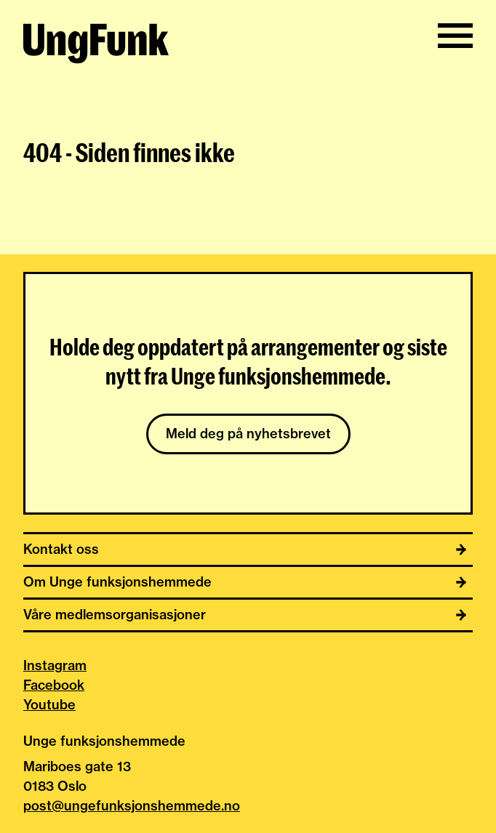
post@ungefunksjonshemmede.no (131, 805)
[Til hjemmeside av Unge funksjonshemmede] (96, 45)
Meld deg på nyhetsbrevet (248, 433)
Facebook (53, 685)
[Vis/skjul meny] (455, 35)
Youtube (49, 704)
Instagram (55, 665)
